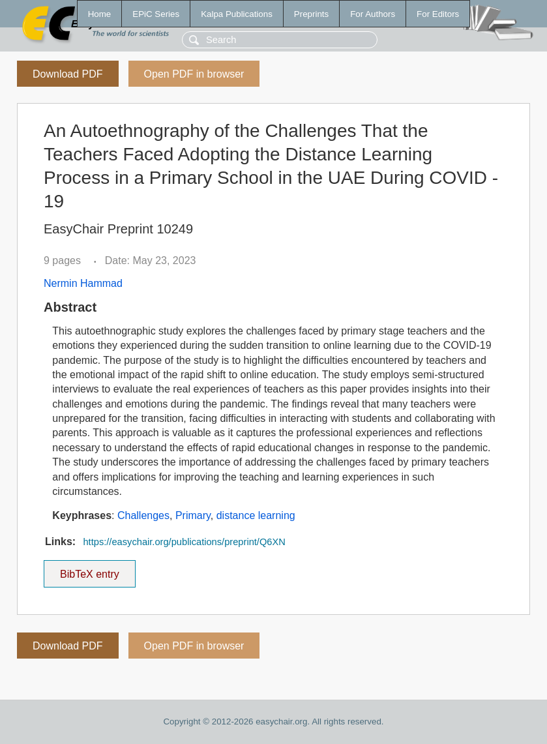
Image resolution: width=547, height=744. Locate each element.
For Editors (438, 14)
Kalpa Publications (237, 14)
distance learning (255, 515)
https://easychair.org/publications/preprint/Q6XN (184, 542)
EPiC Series (155, 14)
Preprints (311, 14)
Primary (193, 515)
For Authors (372, 14)
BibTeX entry (89, 570)
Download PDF (68, 74)
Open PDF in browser (194, 74)
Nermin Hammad (83, 283)
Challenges (143, 515)
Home (99, 14)
